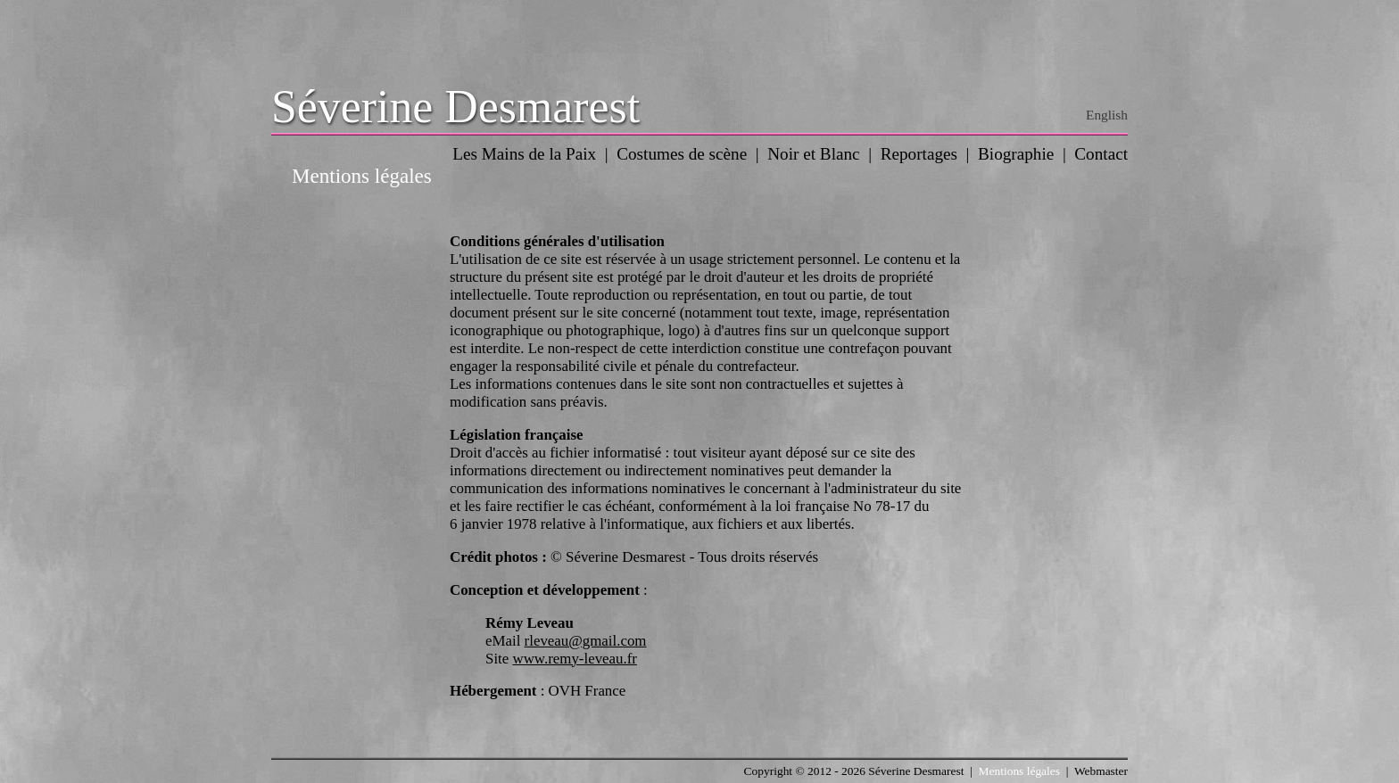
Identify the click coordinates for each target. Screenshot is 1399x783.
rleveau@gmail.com (586, 640)
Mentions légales (1019, 771)
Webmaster (1101, 771)
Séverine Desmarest (455, 106)
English (1107, 114)
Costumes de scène (682, 153)
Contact (1101, 153)
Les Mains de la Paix (524, 153)
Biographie (1016, 153)
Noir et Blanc (813, 153)
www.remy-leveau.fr (574, 658)
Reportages (919, 153)
